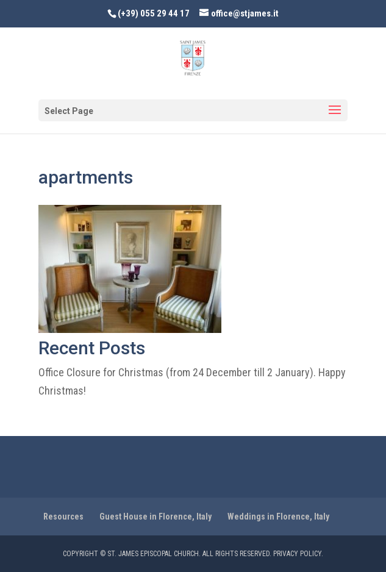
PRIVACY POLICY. (298, 553)
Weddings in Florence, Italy (278, 516)
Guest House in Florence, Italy (155, 516)
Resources (63, 516)
